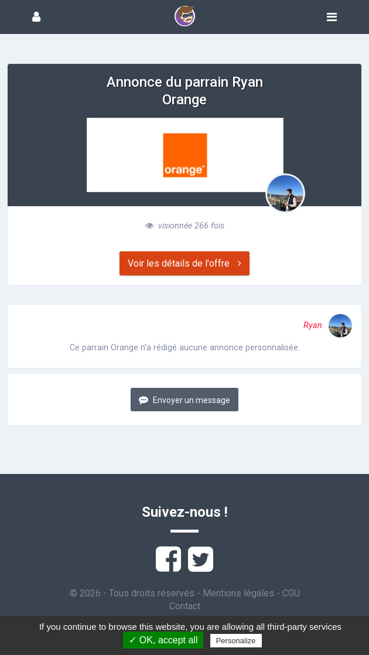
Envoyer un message (184, 400)
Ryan (327, 325)
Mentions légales (238, 593)
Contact (184, 606)
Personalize (236, 640)
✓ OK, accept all (163, 640)
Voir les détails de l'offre (184, 263)
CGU (291, 593)
